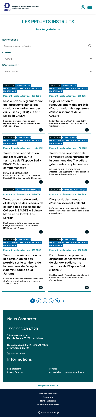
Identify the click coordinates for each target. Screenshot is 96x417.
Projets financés (15, 372)
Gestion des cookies (48, 393)
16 (57, 301)
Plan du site (48, 397)
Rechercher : (10, 39)
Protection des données (48, 404)
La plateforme (14, 368)
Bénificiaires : (10, 65)
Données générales (48, 29)
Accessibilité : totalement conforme (66, 372)
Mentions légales (48, 400)
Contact (53, 368)
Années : (7, 52)
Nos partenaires (48, 385)
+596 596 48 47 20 (22, 328)
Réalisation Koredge (48, 412)
